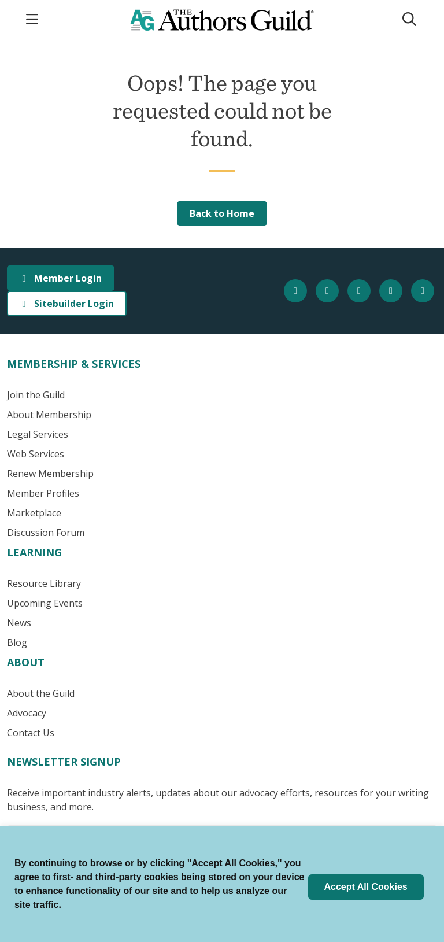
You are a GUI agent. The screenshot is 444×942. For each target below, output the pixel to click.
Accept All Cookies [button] (365, 887)
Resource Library (44, 583)
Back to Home (222, 213)
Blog (17, 642)
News (19, 622)
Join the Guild (36, 395)
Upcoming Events (45, 603)
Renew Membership (50, 473)
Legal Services (37, 434)
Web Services (35, 454)
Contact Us (30, 732)
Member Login (61, 278)
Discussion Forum (45, 532)
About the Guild (41, 693)
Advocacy (26, 713)
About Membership (49, 414)
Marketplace (34, 513)
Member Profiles (43, 493)
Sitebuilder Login (67, 303)
